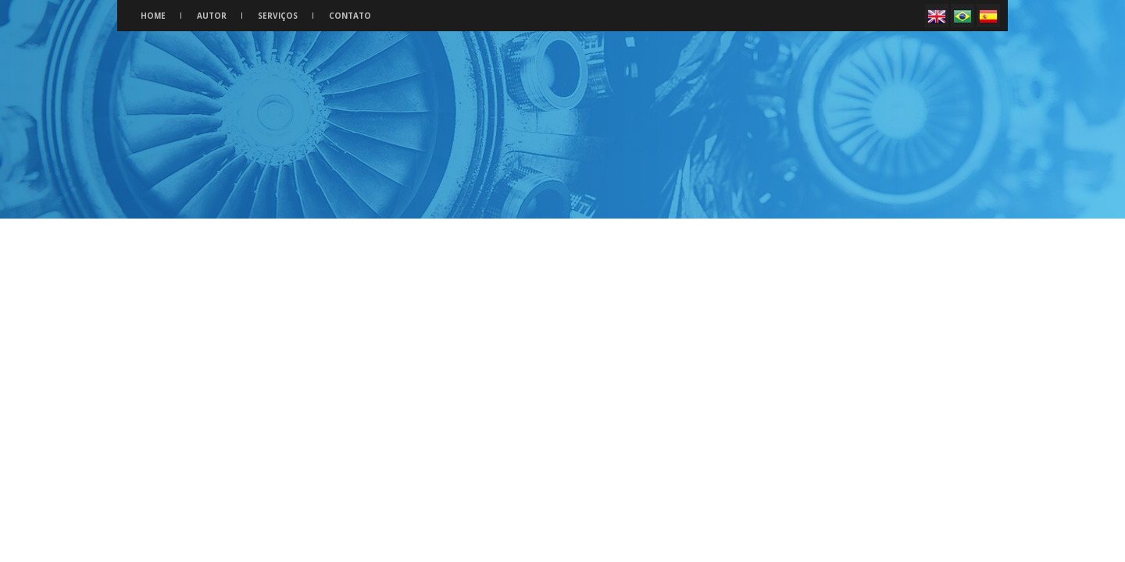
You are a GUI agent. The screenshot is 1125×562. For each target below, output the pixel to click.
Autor (212, 15)
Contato (350, 15)
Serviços (278, 15)
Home (153, 15)
